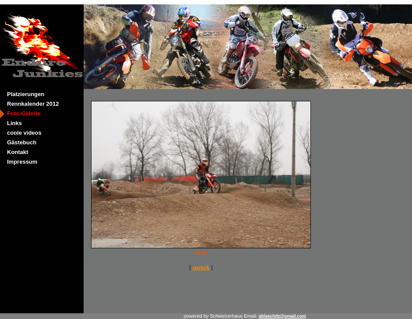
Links (14, 123)
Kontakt (17, 152)
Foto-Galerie (24, 113)
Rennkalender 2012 (33, 103)
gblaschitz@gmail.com (282, 316)
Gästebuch (21, 142)
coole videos (24, 132)
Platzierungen (25, 94)
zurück (201, 267)
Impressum (22, 161)
